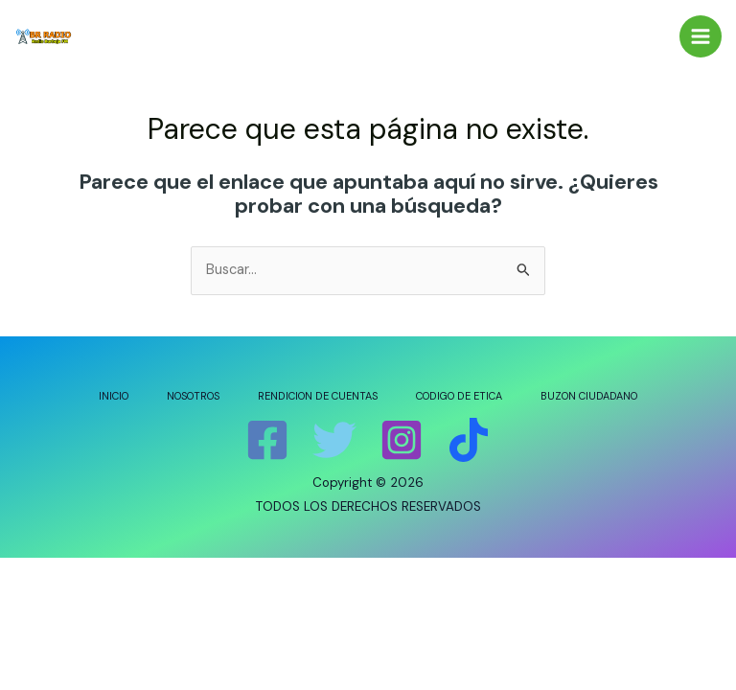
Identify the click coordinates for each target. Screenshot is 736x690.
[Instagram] (402, 440)
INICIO (113, 395)
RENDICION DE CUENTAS (318, 395)
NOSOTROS (193, 395)
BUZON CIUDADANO (588, 395)
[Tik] (469, 440)
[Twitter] (334, 440)
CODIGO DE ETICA (459, 395)
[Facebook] (267, 440)
